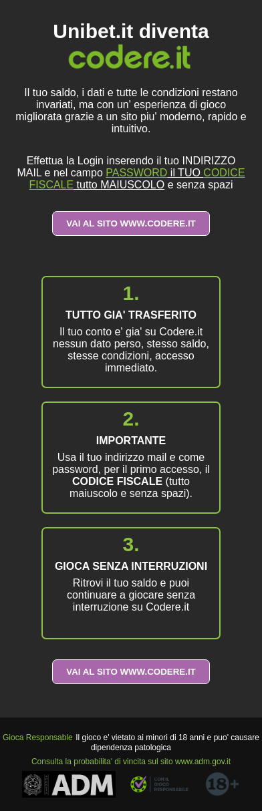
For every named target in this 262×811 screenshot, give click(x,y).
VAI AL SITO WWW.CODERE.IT (131, 223)
